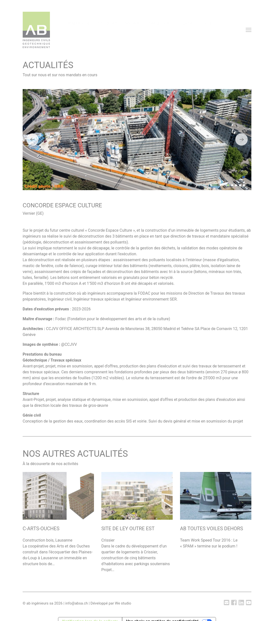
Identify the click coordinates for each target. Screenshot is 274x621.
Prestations (158, 30)
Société (132, 30)
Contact (207, 30)
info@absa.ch (76, 603)
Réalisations (78, 30)
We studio (123, 603)
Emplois (184, 30)
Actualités (107, 30)
